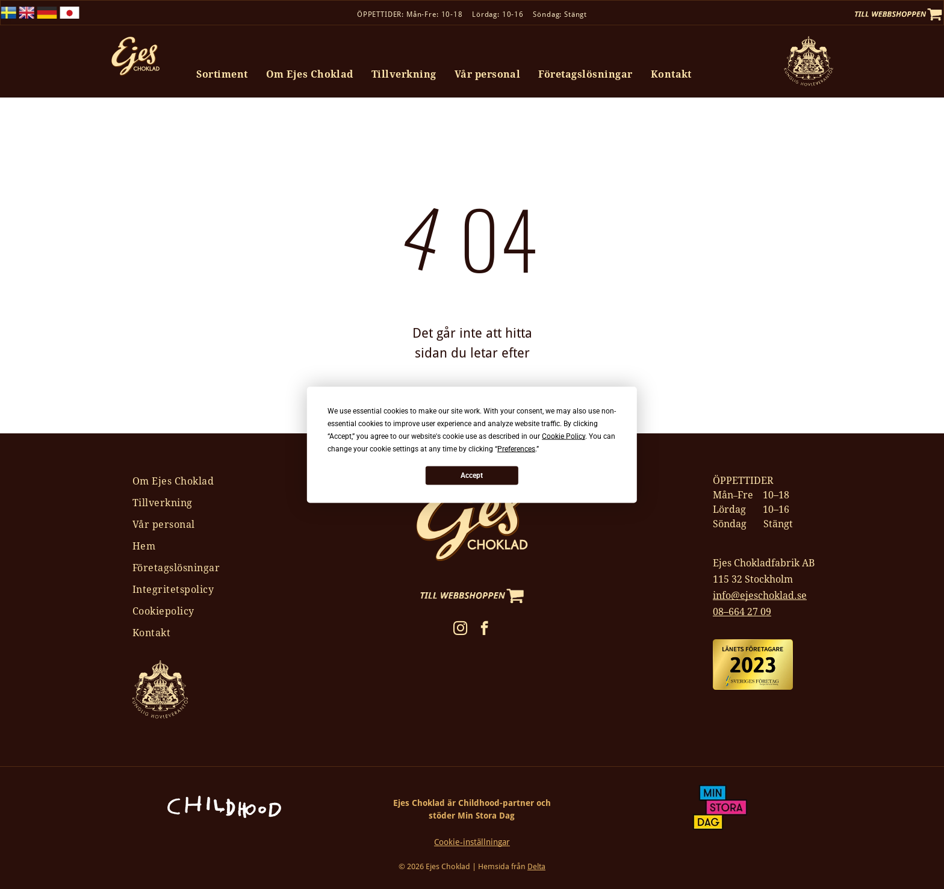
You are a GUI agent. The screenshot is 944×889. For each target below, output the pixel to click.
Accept (472, 475)
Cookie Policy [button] (563, 436)
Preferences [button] (516, 448)
